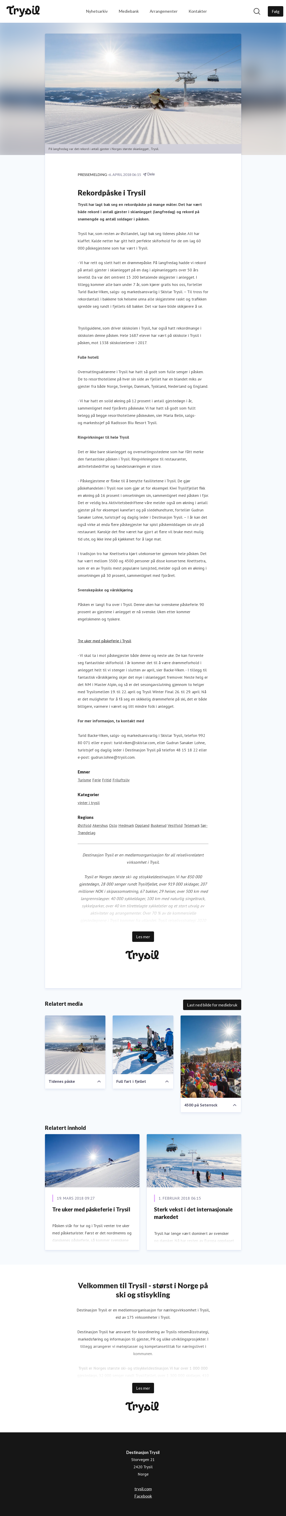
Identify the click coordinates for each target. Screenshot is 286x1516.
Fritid (106, 780)
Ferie (96, 780)
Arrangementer (164, 11)
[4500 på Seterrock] (211, 1057)
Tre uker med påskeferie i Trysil (104, 640)
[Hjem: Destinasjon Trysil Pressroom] (24, 11)
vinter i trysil (89, 802)
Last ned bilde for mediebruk (212, 1004)
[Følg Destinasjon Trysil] (275, 11)
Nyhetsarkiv (97, 11)
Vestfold (175, 825)
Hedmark (126, 825)
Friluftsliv (121, 780)
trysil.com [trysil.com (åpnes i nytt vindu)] (143, 1488)
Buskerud (159, 825)
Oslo (113, 825)
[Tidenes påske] (75, 1045)
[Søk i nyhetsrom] (257, 11)
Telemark (191, 825)
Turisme (84, 780)
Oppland (142, 825)
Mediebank (129, 11)
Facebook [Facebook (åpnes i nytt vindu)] (143, 1495)
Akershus (100, 825)
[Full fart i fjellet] (143, 1045)
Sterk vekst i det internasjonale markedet (193, 1213)
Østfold (84, 825)
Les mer (143, 936)
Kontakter (198, 11)
